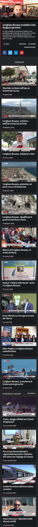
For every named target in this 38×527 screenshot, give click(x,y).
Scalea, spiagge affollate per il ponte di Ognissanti (18, 420)
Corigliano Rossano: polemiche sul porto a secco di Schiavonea (17, 185)
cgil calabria (32, 44)
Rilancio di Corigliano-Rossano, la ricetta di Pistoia (17, 251)
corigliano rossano (30, 47)
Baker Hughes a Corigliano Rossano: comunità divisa (18, 350)
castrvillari (22, 44)
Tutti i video (31, 393)
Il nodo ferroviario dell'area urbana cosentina (18, 488)
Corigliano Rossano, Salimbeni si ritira (19, 153)
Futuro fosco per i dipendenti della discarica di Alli (17, 520)
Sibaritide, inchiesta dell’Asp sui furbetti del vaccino (16, 89)
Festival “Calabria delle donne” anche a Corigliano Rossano (19, 284)
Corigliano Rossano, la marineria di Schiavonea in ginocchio (17, 383)
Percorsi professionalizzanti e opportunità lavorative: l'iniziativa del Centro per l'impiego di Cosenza (18, 454)
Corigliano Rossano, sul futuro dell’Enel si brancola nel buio (15, 122)
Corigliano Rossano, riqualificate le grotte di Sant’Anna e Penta (17, 218)
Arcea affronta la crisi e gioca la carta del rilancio (18, 317)
